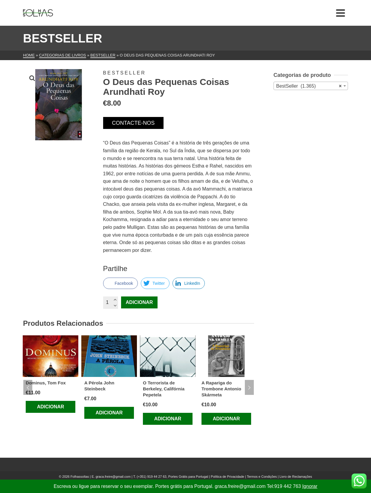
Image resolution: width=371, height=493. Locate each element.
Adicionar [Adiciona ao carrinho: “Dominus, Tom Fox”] (50, 406)
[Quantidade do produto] (110, 302)
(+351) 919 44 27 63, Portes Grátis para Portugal (173, 476)
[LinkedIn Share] (188, 283)
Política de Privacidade (227, 476)
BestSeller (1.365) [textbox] (309, 86)
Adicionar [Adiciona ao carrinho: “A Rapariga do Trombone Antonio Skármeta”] (226, 418)
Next (249, 387)
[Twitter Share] (155, 283)
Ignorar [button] (309, 486)
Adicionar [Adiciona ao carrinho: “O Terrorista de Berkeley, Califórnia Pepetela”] (167, 418)
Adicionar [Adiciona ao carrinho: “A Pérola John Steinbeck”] (109, 412)
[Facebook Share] (120, 283)
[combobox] (311, 86)
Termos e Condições (262, 476)
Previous (27, 387)
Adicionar (139, 302)
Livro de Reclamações (296, 476)
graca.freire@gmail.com (113, 476)
